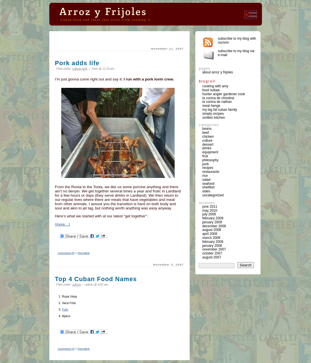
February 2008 (212, 242)
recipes (207, 168)
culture (76, 68)
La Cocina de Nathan (217, 102)
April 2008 (209, 234)
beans (207, 129)
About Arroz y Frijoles (217, 72)
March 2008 (211, 238)
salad (206, 180)
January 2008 (212, 246)
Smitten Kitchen (213, 118)
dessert (207, 145)
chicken (208, 137)
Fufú (65, 309)
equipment (210, 152)
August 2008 (211, 230)
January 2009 (212, 222)
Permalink (84, 252)
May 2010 (209, 211)
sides (206, 191)
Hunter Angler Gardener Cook (223, 94)
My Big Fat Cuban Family (219, 110)
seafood (208, 184)
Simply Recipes (213, 114)
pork (84, 68)
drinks (206, 148)
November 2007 (214, 249)
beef (205, 133)
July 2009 (209, 214)
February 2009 (212, 218)
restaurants (210, 172)
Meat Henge (211, 106)
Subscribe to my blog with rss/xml (237, 40)
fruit (205, 156)
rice (205, 176)
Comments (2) (66, 348)
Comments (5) (66, 252)
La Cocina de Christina (218, 98)
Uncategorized (213, 195)
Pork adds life (77, 63)
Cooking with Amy (215, 86)
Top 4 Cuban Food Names (96, 279)
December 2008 (214, 226)
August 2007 (211, 257)
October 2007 (212, 253)
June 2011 (209, 207)
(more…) (62, 224)
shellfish (208, 187)
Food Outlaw (211, 90)
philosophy (210, 160)
